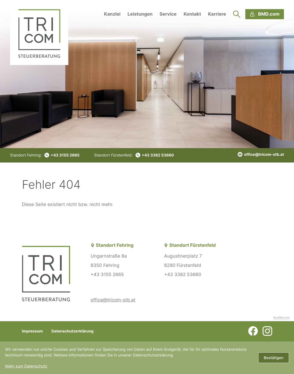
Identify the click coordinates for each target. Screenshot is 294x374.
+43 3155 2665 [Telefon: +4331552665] (107, 274)
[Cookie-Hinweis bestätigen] (273, 357)
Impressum (32, 331)
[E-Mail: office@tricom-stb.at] (261, 154)
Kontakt (192, 14)
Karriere (217, 14)
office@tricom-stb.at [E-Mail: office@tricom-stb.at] (113, 300)
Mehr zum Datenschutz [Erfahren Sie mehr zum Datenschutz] (26, 366)
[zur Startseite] (39, 32)
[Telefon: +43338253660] (134, 155)
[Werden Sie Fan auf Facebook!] (253, 331)
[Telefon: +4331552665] (45, 155)
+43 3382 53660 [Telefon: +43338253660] (182, 274)
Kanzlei (112, 14)
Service (167, 14)
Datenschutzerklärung (72, 331)
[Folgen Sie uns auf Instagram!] (267, 331)
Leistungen (140, 14)
